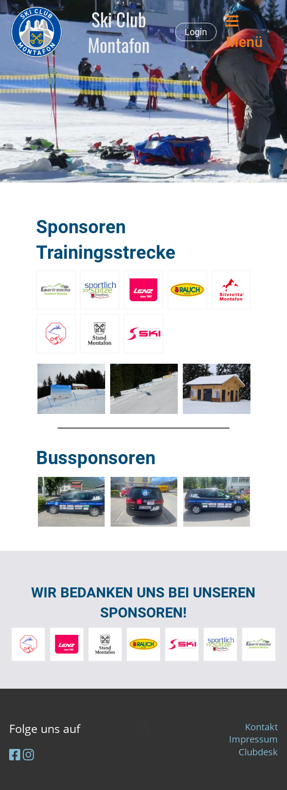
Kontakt (261, 727)
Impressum (253, 739)
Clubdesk (258, 752)
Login (196, 31)
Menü (244, 32)
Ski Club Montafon (119, 32)
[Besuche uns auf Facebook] (15, 754)
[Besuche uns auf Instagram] (28, 754)
